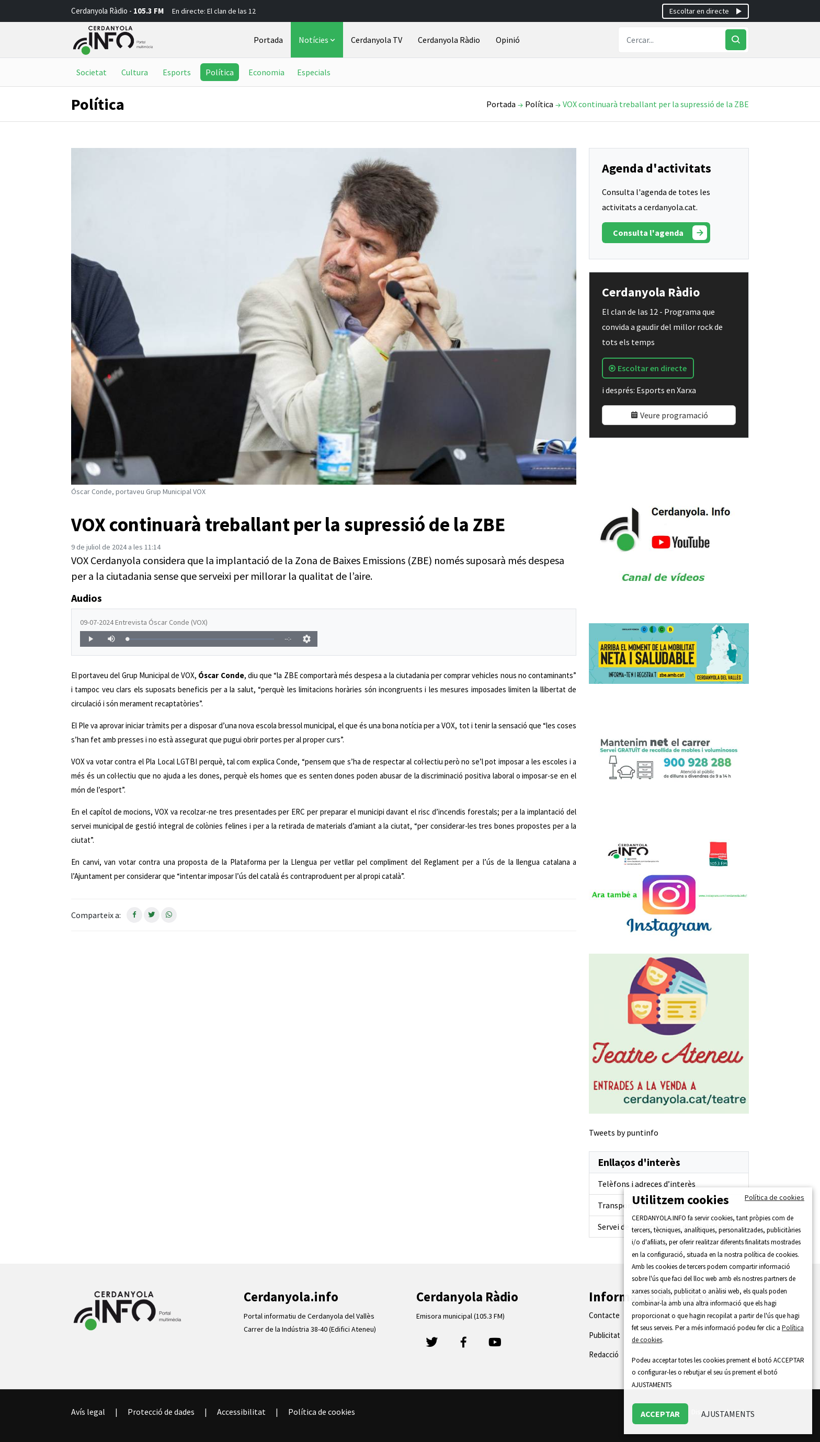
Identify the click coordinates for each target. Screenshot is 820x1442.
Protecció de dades (161, 1411)
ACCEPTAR (660, 1414)
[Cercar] (735, 39)
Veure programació (669, 415)
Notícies (318, 40)
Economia (266, 72)
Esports (177, 72)
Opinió (508, 40)
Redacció (604, 1354)
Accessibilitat (241, 1411)
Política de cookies (321, 1411)
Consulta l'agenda (660, 232)
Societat (91, 72)
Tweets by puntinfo (623, 1132)
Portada (268, 40)
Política (220, 72)
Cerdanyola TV (376, 40)
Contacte (604, 1315)
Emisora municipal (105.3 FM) (460, 1316)
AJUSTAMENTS (728, 1414)
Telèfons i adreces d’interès (647, 1183)
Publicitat (604, 1335)
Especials (314, 72)
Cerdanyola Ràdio (449, 40)
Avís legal (88, 1411)
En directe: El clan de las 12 (214, 11)
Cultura (134, 72)
